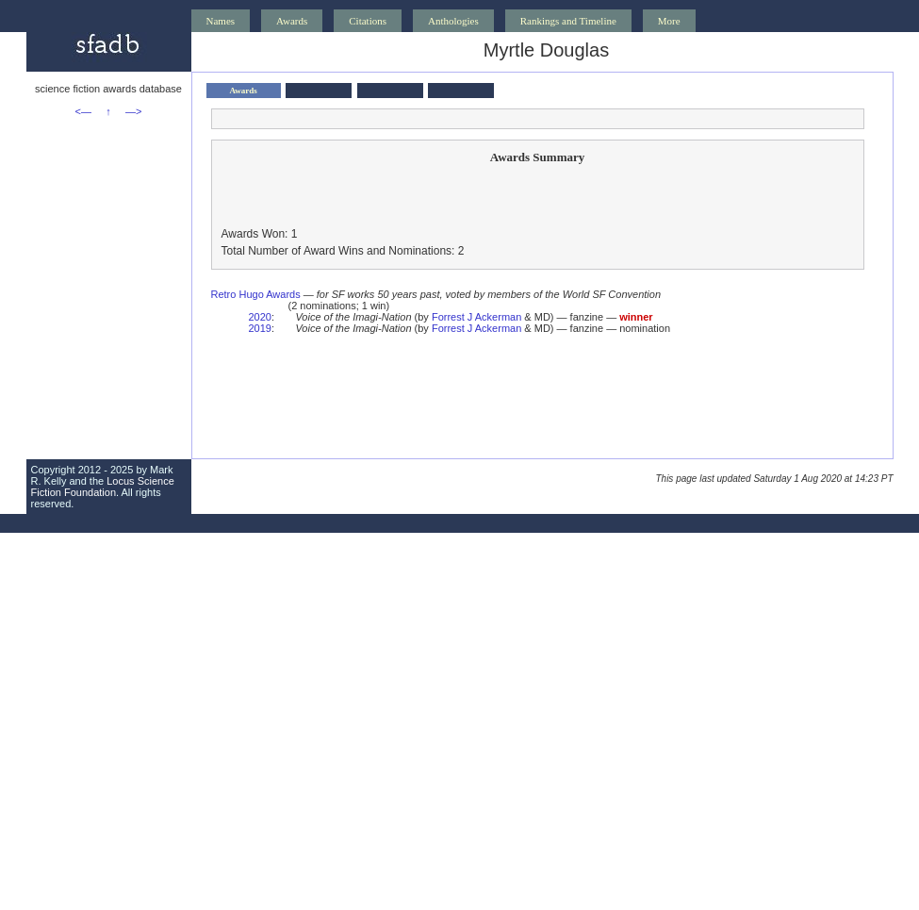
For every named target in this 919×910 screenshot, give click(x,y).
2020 (260, 317)
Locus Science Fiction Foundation (102, 486)
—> (133, 111)
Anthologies (453, 20)
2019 (260, 328)
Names (221, 20)
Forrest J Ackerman (476, 317)
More (669, 20)
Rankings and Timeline (568, 20)
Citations (367, 20)
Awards (291, 20)
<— (83, 111)
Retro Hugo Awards (256, 294)
